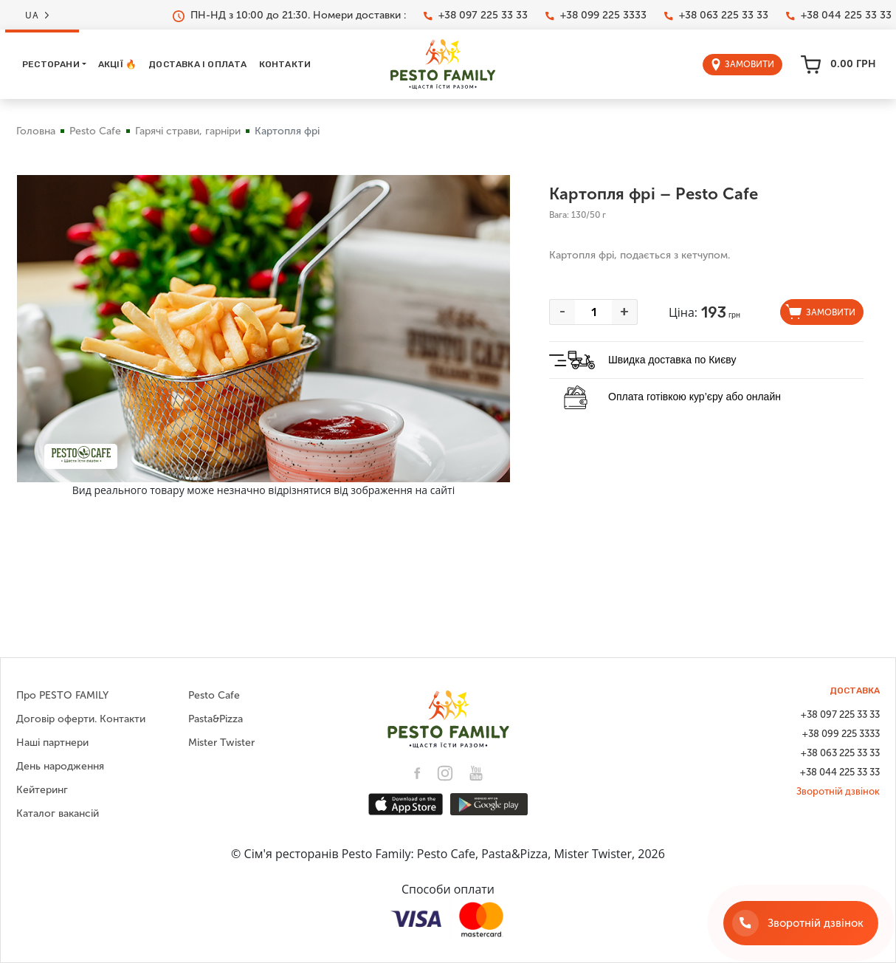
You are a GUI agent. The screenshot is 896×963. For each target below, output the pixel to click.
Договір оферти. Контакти (80, 719)
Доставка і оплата (197, 64)
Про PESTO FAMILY (62, 695)
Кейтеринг (42, 790)
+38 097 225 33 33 (476, 15)
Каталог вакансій (57, 813)
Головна (35, 131)
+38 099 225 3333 (596, 15)
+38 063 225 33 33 (716, 15)
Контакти (285, 64)
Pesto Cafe (95, 131)
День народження (60, 766)
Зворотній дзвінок (838, 791)
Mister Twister (221, 742)
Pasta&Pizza (215, 719)
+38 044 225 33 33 (839, 15)
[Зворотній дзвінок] (800, 923)
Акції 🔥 (117, 64)
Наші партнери (52, 742)
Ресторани (51, 64)
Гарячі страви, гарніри (188, 131)
